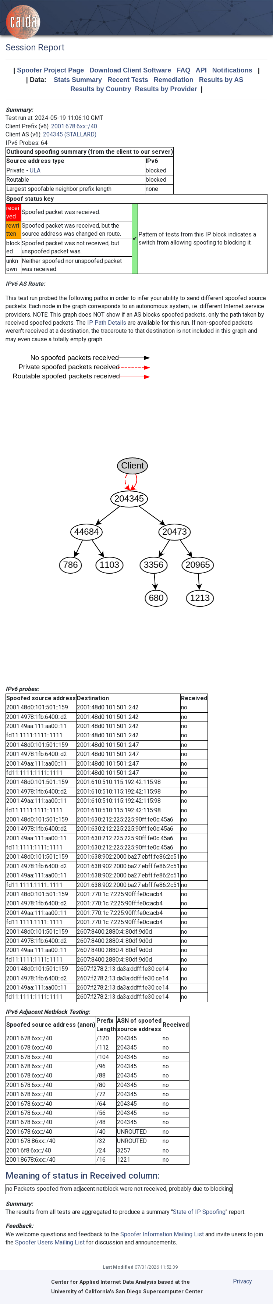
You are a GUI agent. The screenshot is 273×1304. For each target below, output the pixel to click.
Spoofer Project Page (50, 70)
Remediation (174, 79)
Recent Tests (127, 79)
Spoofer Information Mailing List (162, 1234)
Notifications (232, 70)
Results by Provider (166, 89)
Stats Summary (78, 79)
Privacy (242, 1281)
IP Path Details (106, 322)
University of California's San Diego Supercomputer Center (127, 1292)
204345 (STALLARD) (69, 134)
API (201, 70)
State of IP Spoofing (199, 1211)
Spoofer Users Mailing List (50, 1242)
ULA (35, 170)
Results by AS (221, 79)
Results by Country (100, 89)
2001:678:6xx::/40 (74, 126)
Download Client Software (130, 70)
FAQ (183, 70)
